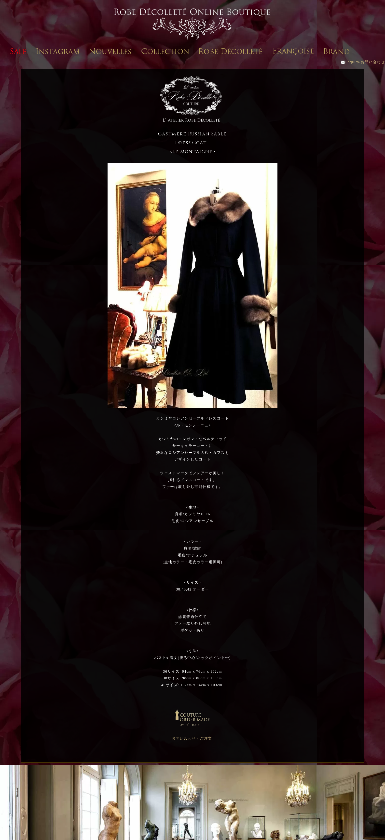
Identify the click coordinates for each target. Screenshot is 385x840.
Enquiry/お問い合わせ (363, 62)
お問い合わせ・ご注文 (192, 738)
